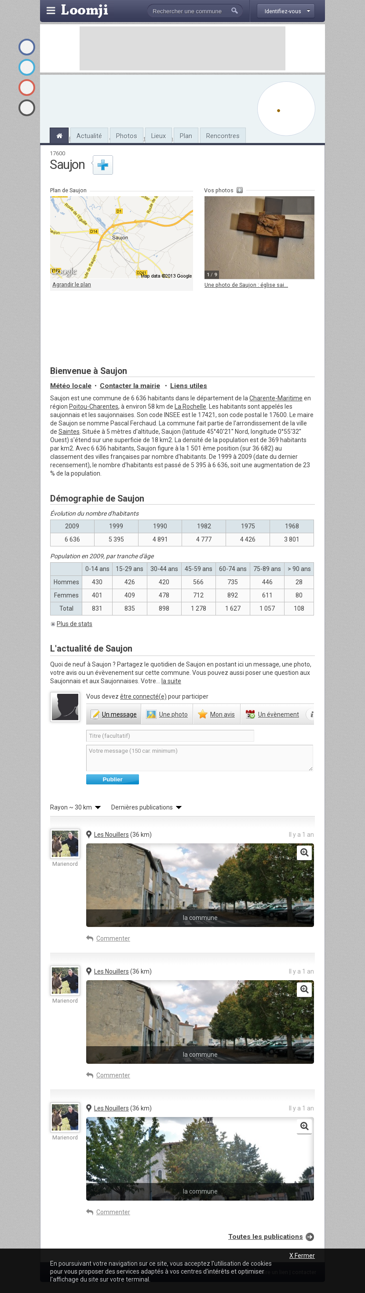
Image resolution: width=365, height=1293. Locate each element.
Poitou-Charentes (93, 406)
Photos (126, 136)
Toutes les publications (265, 1237)
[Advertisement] (182, 48)
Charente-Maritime (276, 398)
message (119, 714)
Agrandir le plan (71, 284)
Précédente (274, 205)
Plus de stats (74, 623)
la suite (171, 681)
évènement (278, 714)
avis (222, 714)
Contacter (130, 386)
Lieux (158, 136)
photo (173, 714)
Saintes (69, 431)
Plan (186, 136)
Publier (112, 779)
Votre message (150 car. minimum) (199, 758)
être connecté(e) (143, 696)
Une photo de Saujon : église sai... (246, 285)
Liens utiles (188, 386)
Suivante (304, 205)
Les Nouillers (111, 834)
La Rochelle (190, 406)
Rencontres (223, 136)
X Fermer (302, 1255)
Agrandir (289, 205)
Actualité (89, 136)
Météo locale (70, 386)
